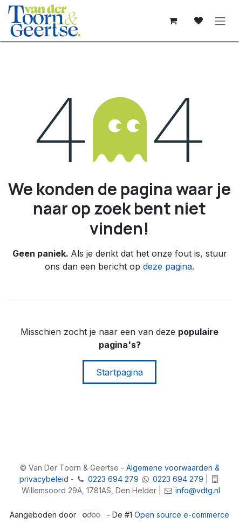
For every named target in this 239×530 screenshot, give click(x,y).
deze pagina (167, 266)
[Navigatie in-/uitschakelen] (220, 20)
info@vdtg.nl (197, 490)
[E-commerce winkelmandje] (172, 20)
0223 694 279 (113, 479)
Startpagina (119, 372)
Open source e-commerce (181, 514)
